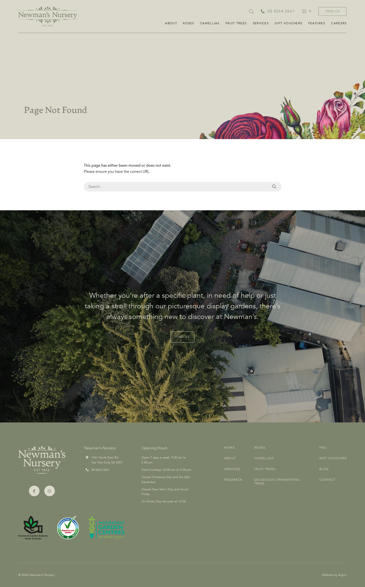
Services (261, 23)
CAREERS (339, 23)
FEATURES (316, 23)
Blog (324, 469)
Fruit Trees (236, 23)
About (171, 23)
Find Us (333, 11)
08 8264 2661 (100, 470)
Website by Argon (334, 575)
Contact (327, 480)
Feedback (233, 480)
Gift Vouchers (288, 23)
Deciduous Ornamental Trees (277, 481)
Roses (188, 23)
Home (229, 448)
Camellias (210, 23)
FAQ (322, 448)
